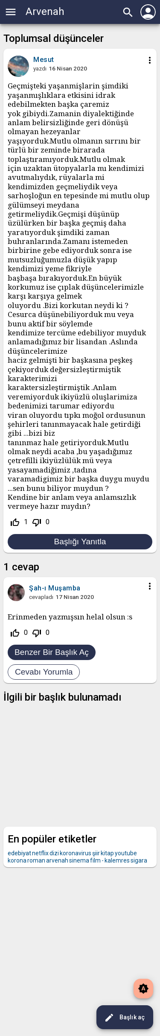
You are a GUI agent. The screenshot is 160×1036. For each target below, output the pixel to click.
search (128, 12)
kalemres (117, 860)
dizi (54, 853)
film (95, 860)
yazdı (40, 68)
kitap (107, 853)
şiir (96, 853)
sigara (139, 860)
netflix (40, 853)
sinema (79, 860)
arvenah (57, 860)
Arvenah (45, 12)
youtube (126, 853)
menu (10, 12)
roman (36, 860)
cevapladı (41, 596)
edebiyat (19, 853)
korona (17, 860)
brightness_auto (143, 988)
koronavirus (75, 853)
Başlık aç (124, 1018)
